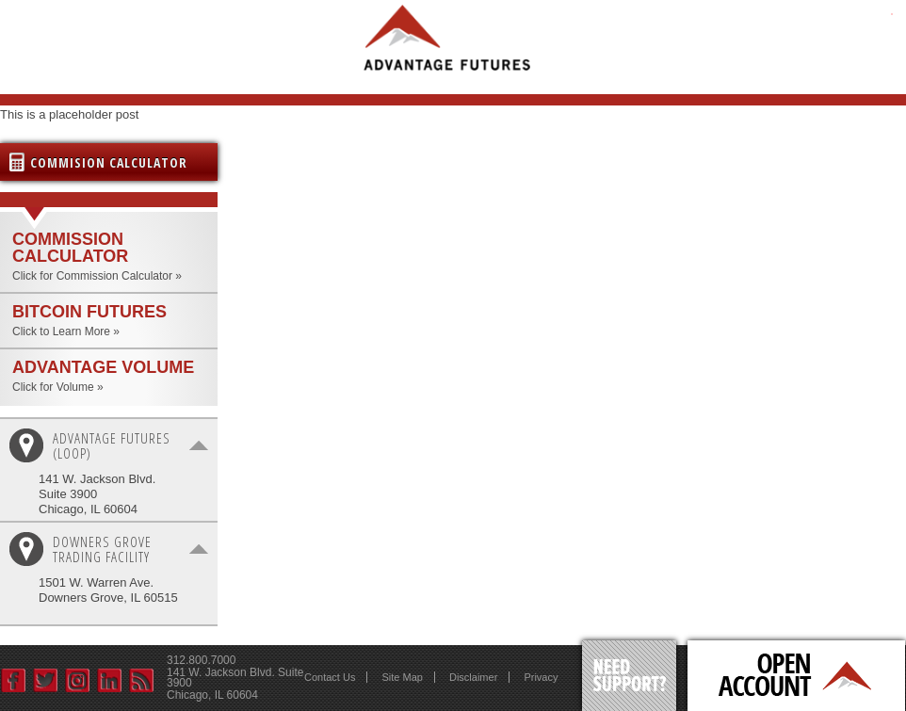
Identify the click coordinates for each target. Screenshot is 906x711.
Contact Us (329, 677)
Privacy (541, 677)
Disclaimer (473, 677)
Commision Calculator (108, 162)
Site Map (401, 677)
